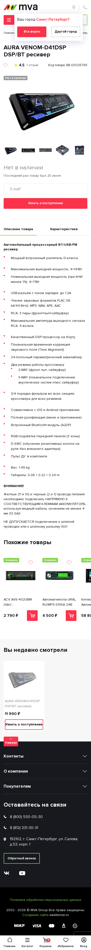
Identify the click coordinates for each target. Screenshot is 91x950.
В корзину (32, 615)
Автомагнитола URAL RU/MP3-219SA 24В (59, 602)
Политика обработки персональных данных (45, 900)
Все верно (32, 32)
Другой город (66, 32)
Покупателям (17, 786)
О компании (16, 771)
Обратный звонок (22, 858)
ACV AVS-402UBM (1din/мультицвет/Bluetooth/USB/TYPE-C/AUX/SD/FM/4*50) (21, 602)
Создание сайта (36, 915)
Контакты (14, 756)
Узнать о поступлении (45, 203)
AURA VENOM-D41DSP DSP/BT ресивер (22, 703)
